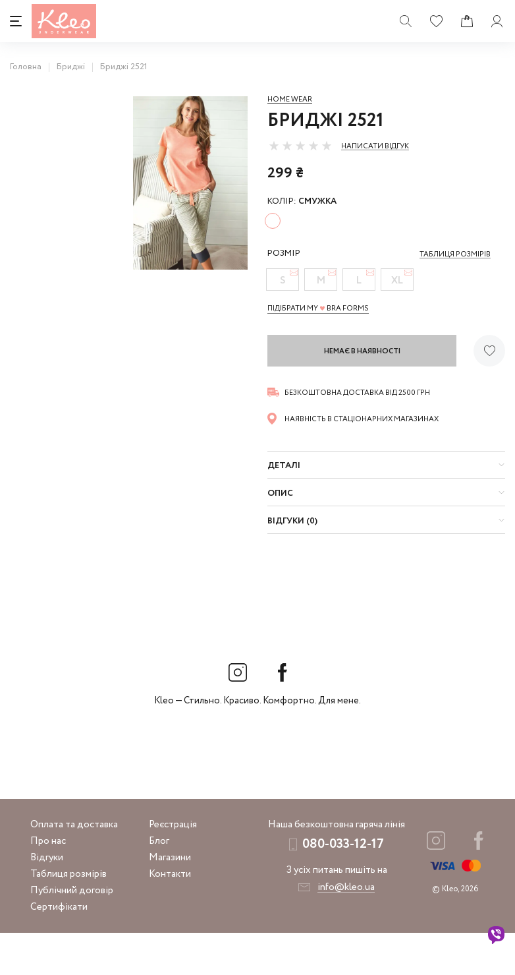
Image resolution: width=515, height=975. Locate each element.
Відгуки (46, 900)
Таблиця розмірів (68, 916)
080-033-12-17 (343, 886)
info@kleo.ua (346, 929)
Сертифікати (59, 949)
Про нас (48, 883)
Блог (159, 883)
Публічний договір (71, 933)
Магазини (170, 900)
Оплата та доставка (74, 867)
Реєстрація (173, 867)
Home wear (289, 99)
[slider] (300, 145)
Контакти (170, 916)
